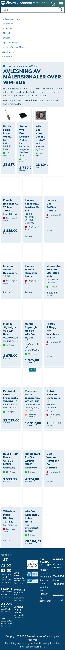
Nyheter (44, 573)
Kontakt (44, 570)
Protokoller (7, 56)
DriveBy (7, 37)
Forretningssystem (15, 643)
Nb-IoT (6, 33)
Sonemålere (8, 51)
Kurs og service (44, 581)
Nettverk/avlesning (11, 19)
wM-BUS (7, 28)
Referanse (45, 576)
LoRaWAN (8, 23)
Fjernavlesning (10, 42)
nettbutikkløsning (40, 643)
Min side (57, 564)
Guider (55, 580)
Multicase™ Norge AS (32, 646)
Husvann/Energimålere (13, 47)
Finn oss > (5, 597)
